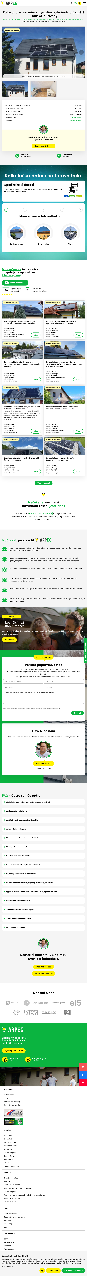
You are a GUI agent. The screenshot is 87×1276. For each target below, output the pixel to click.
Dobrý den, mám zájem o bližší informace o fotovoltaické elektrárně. (43, 697)
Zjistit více (9, 639)
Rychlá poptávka (14, 1050)
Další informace (7, 1266)
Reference (7, 1173)
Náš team (7, 1220)
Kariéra (6, 1227)
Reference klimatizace (12, 1185)
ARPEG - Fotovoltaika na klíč (11, 19)
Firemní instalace (10, 1202)
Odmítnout (53, 1270)
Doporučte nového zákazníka (14, 1217)
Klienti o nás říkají (10, 1214)
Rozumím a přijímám (73, 1270)
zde (59, 708)
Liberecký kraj (77, 117)
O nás (6, 1208)
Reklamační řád (9, 1242)
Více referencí (43, 483)
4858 (5, 290)
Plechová (79, 120)
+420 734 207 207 (43, 763)
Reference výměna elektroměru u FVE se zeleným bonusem (25, 1195)
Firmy (6, 1098)
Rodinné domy (9, 1095)
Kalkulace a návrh (10, 1146)
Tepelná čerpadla (10, 1153)
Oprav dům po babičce (12, 1105)
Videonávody (8, 1246)
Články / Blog (9, 1249)
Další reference (11, 269)
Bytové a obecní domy (12, 1102)
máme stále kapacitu (40, 513)
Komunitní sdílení (10, 1142)
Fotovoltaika (8, 1089)
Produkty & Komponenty (12, 1166)
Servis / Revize (9, 1156)
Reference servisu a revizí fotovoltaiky (18, 1188)
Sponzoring (8, 1224)
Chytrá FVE (8, 1139)
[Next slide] (81, 52)
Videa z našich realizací (12, 1198)
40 (27, 290)
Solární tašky (8, 1159)
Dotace (6, 1163)
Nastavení (42, 1270)
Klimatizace (8, 1149)
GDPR (6, 1239)
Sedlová (72, 120)
